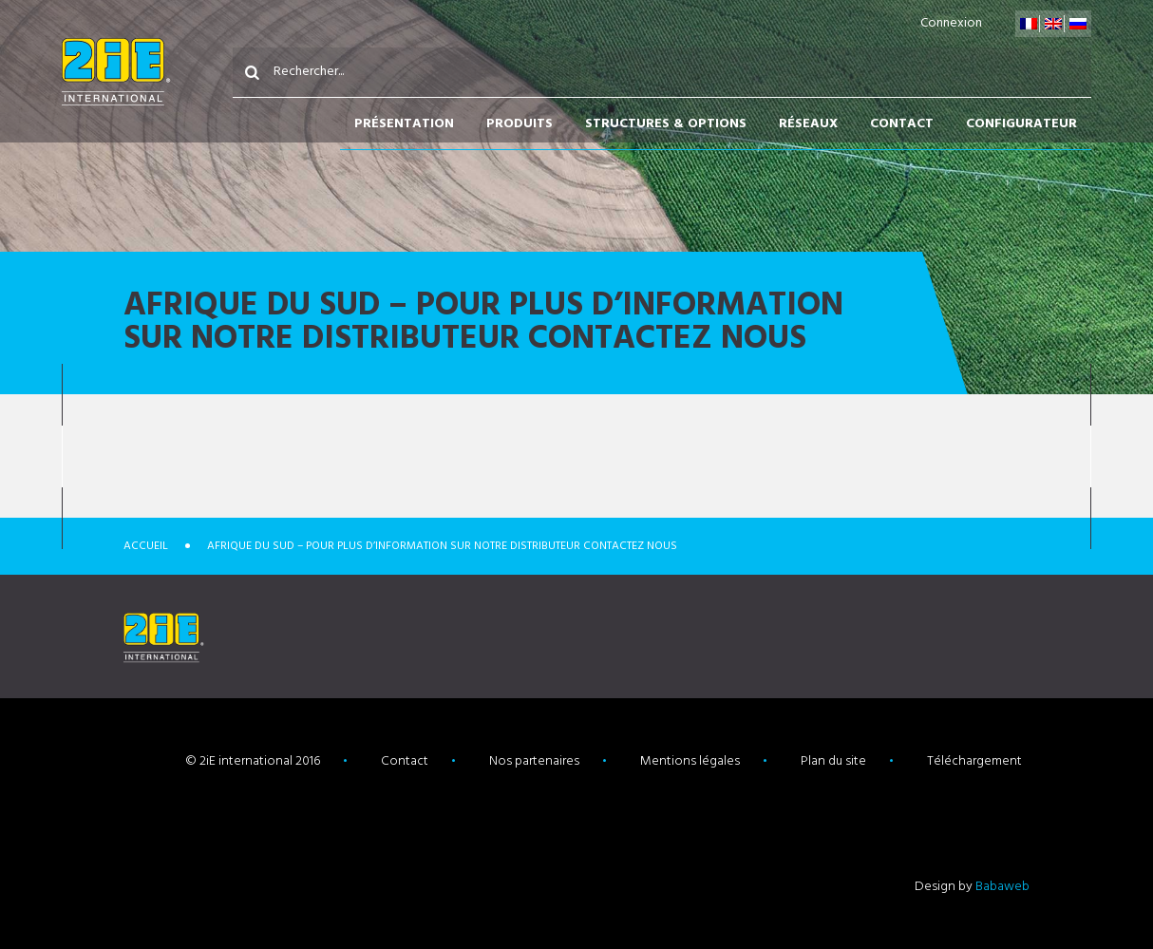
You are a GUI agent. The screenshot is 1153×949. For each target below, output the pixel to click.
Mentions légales (690, 761)
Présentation (404, 124)
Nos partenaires (534, 761)
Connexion (951, 23)
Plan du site (833, 761)
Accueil (145, 546)
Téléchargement (974, 761)
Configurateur (1021, 124)
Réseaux (808, 124)
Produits (519, 124)
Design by (972, 887)
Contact (902, 124)
